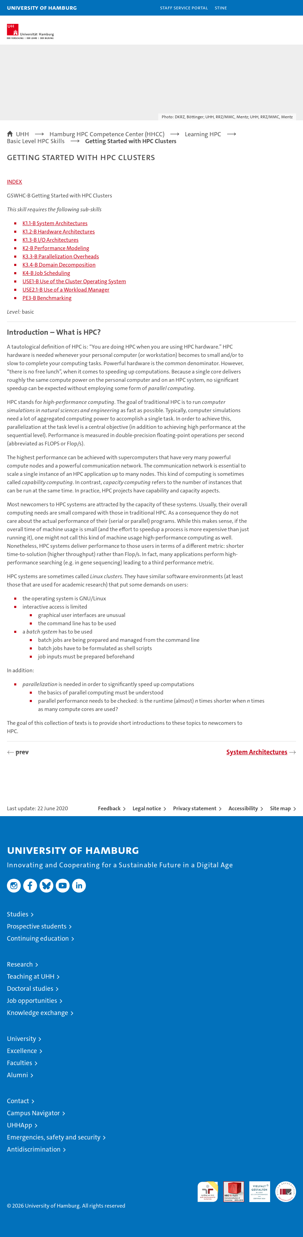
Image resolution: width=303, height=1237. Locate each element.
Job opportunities (32, 1000)
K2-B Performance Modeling (56, 248)
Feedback (109, 808)
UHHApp (19, 1125)
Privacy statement (194, 808)
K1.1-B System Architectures (55, 223)
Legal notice (147, 808)
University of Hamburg (42, 7)
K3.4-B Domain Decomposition (59, 264)
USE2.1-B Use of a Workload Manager (66, 289)
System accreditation (285, 1188)
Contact (18, 1101)
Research (20, 964)
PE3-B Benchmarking (47, 298)
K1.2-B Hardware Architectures (59, 231)
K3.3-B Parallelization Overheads (61, 256)
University (21, 1038)
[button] (276, 8)
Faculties (19, 1063)
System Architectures (256, 752)
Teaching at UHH (30, 976)
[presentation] (10, 752)
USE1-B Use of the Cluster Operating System (74, 281)
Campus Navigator (33, 1113)
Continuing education (38, 938)
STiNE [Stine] (221, 7)
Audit (230, 1185)
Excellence (22, 1050)
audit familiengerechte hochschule (207, 1191)
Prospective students (36, 926)
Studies (17, 914)
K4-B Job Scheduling (46, 273)
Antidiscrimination (34, 1149)
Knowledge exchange (37, 1012)
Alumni (17, 1075)
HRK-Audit (255, 1188)
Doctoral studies (30, 988)
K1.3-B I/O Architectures (51, 239)
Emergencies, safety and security (53, 1137)
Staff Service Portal (184, 7)
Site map (280, 808)
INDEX (14, 181)
